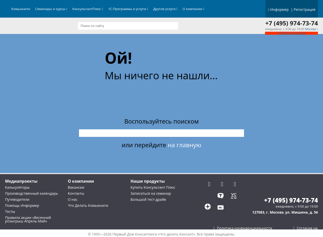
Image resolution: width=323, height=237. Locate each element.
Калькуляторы (17, 187)
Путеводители (17, 199)
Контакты (76, 193)
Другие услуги (165, 9)
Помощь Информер (22, 205)
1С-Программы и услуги (128, 9)
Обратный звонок (291, 33)
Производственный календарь (31, 193)
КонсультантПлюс (87, 9)
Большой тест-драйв (148, 199)
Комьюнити (20, 9)
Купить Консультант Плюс (152, 187)
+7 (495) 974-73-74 (291, 23)
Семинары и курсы (51, 9)
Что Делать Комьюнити (88, 205)
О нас (72, 199)
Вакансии (76, 187)
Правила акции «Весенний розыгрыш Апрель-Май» (28, 219)
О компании (193, 9)
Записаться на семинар (150, 193)
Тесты (10, 211)
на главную (184, 145)
